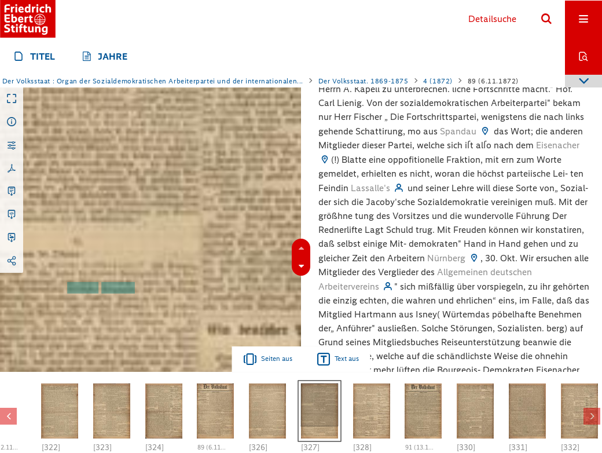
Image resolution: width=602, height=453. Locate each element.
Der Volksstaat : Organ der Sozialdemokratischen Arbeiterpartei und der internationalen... (152, 81)
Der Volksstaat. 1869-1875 (363, 81)
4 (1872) (438, 81)
